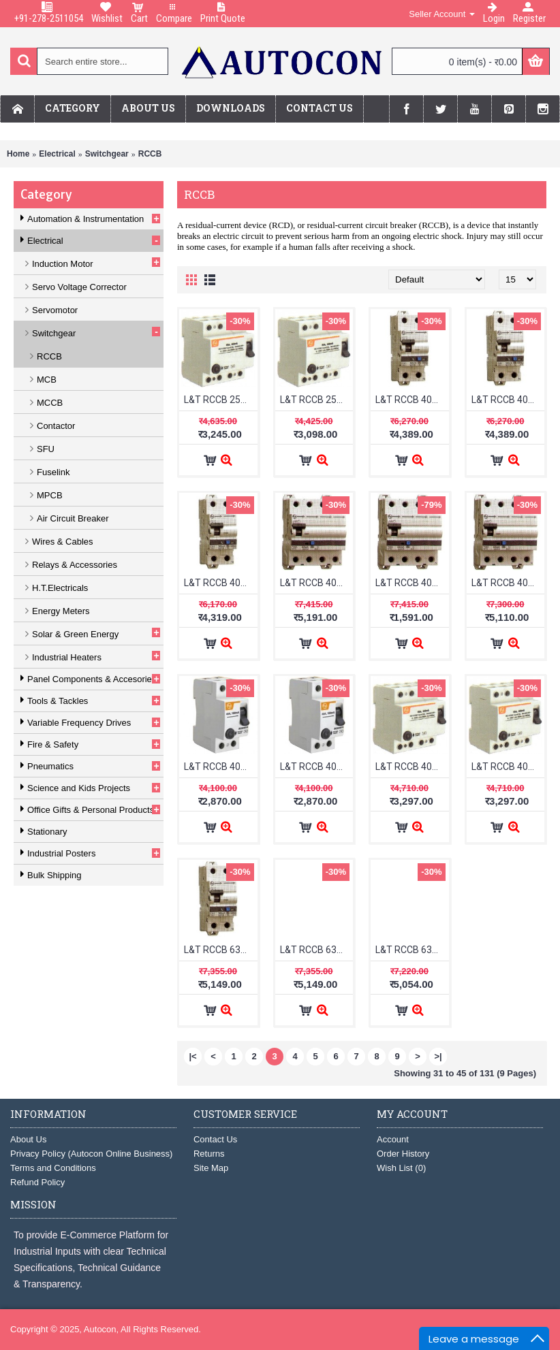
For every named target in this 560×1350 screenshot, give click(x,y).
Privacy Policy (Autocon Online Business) (91, 1153)
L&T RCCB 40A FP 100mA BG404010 (412, 766)
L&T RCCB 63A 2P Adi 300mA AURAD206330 (317, 949)
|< (192, 1056)
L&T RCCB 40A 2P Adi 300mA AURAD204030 (508, 399)
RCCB (150, 154)
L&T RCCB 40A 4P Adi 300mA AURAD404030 (412, 582)
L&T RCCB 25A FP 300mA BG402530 (221, 399)
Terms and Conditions (53, 1168)
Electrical (57, 154)
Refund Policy (37, 1182)
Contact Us (215, 1139)
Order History (403, 1153)
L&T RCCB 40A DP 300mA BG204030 (317, 766)
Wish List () (401, 1168)
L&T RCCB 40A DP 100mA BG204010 (221, 766)
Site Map (210, 1168)
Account (393, 1139)
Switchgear (107, 154)
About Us (28, 1139)
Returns (209, 1153)
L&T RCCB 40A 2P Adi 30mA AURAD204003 (221, 582)
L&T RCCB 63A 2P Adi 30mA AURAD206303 (412, 949)
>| (437, 1056)
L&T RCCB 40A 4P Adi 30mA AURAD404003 (508, 582)
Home (18, 154)
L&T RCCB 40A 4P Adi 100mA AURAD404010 (317, 582)
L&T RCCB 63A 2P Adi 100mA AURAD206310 (221, 949)
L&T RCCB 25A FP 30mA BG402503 (317, 399)
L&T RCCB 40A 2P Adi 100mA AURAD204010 (412, 399)
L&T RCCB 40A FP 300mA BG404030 (508, 766)
